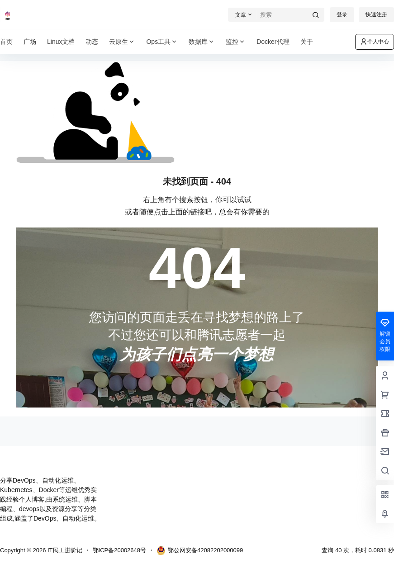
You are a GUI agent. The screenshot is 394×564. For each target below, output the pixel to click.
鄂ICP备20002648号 (120, 550)
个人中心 (374, 42)
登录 (342, 14)
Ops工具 (162, 41)
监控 (236, 41)
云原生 (122, 41)
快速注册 (376, 14)
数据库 (202, 41)
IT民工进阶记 (64, 550)
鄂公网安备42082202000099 (200, 550)
